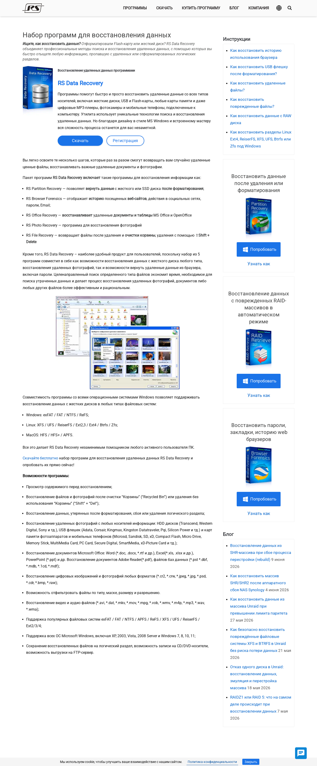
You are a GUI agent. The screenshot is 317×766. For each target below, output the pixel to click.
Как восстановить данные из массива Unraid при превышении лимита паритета (258, 606)
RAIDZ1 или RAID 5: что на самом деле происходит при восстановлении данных (260, 704)
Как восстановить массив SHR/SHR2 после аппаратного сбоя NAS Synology (258, 583)
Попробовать (263, 249)
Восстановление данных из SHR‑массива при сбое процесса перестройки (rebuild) (260, 552)
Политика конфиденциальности (212, 762)
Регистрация (125, 140)
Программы (135, 8)
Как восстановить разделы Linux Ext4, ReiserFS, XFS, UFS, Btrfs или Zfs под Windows (260, 139)
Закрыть (251, 762)
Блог (234, 8)
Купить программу (201, 8)
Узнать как (258, 263)
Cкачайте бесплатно (40, 458)
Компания (258, 8)
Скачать (164, 8)
